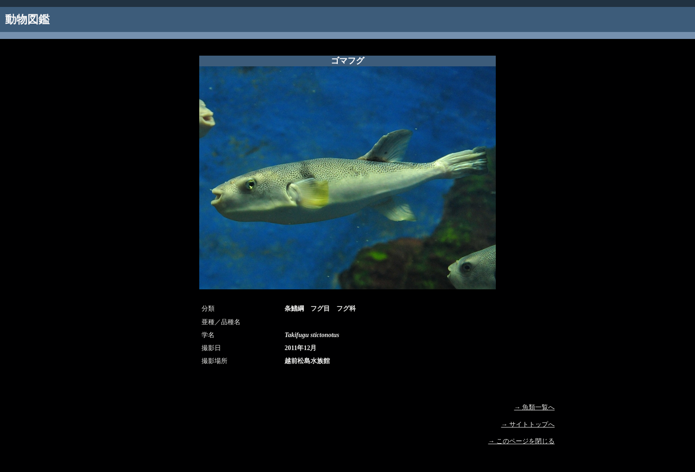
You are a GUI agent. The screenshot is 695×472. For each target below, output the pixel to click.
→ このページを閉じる (521, 441)
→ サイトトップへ (528, 424)
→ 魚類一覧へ (534, 407)
